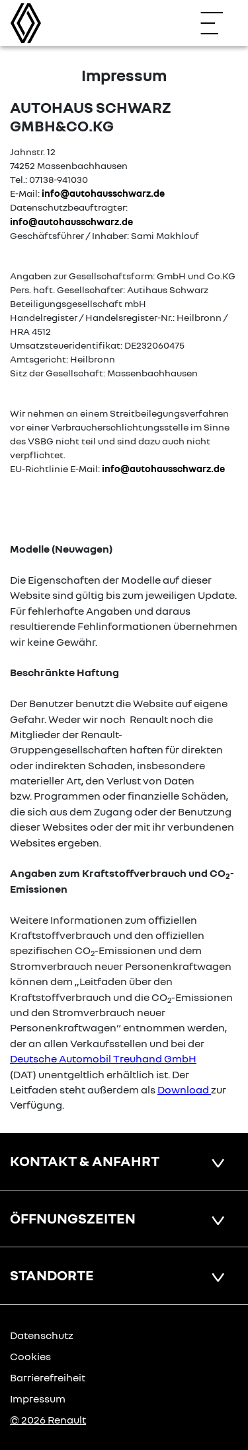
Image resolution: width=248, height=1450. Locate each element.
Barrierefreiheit (47, 1377)
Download (183, 1089)
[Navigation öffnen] (218, 23)
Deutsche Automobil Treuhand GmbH (103, 1058)
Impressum (37, 1398)
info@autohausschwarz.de (103, 193)
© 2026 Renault (48, 1419)
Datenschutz (41, 1335)
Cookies (30, 1356)
